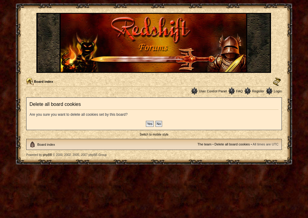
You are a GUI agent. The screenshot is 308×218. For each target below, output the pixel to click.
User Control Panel (213, 91)
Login (278, 91)
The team (204, 144)
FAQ (239, 91)
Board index (43, 81)
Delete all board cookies (232, 144)
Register (258, 91)
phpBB (47, 155)
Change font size (277, 82)
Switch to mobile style (154, 134)
